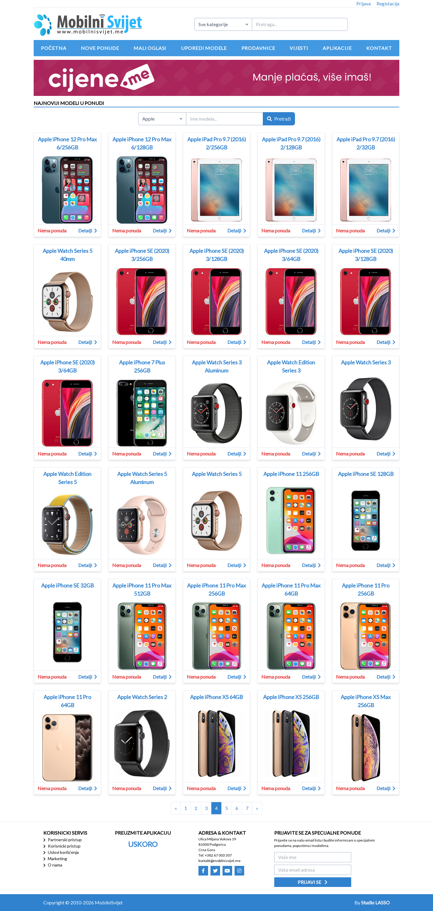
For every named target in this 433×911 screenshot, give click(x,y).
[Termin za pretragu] (300, 24)
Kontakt (379, 48)
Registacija (387, 3)
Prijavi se (312, 882)
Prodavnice (258, 48)
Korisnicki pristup (62, 845)
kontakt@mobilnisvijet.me (219, 860)
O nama (52, 864)
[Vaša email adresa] (312, 870)
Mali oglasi (150, 48)
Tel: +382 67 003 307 (215, 855)
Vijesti (299, 48)
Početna (53, 48)
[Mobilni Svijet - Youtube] (227, 871)
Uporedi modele (204, 48)
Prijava (363, 3)
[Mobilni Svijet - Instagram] (239, 871)
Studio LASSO (375, 902)
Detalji (87, 230)
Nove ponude (100, 48)
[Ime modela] (224, 118)
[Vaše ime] (312, 857)
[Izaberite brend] (162, 118)
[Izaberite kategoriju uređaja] (223, 24)
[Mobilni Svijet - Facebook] (203, 871)
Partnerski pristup (62, 839)
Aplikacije (337, 48)
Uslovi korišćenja (61, 852)
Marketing (55, 858)
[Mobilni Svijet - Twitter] (215, 871)
